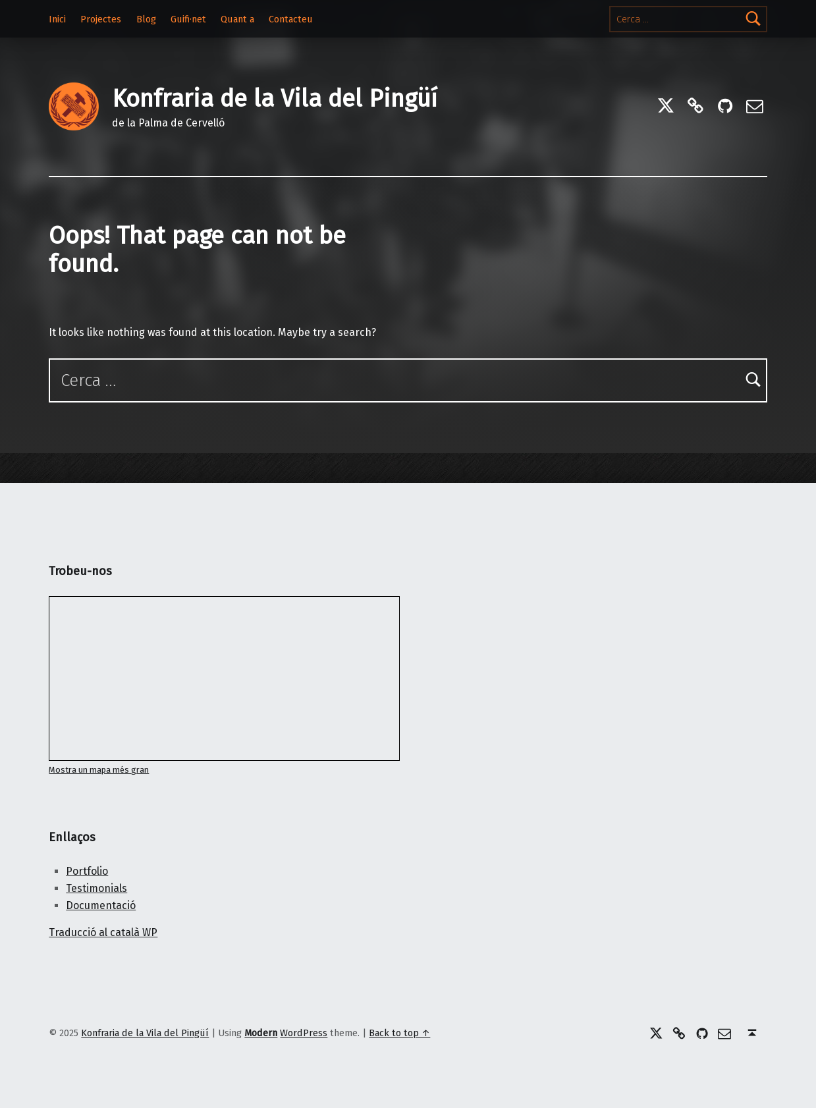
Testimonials (96, 888)
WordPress (303, 1033)
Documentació (101, 905)
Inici (57, 19)
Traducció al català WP (103, 932)
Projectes (100, 19)
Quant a (237, 19)
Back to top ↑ (399, 1033)
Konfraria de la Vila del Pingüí (274, 98)
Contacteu (291, 19)
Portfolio (87, 871)
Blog (146, 19)
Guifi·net (188, 19)
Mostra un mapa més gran (99, 770)
